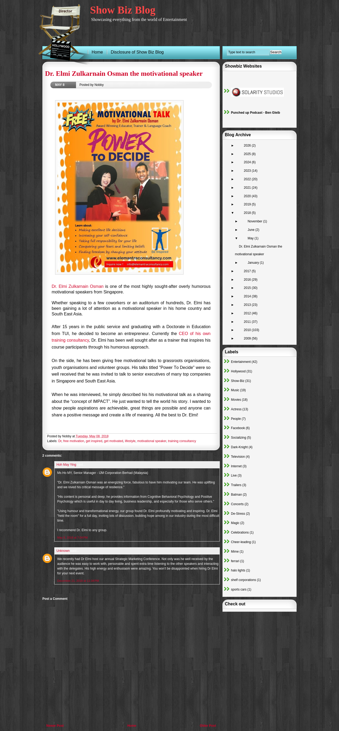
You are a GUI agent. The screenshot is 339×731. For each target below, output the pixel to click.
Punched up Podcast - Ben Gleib (255, 113)
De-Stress (238, 514)
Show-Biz (237, 381)
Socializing (238, 437)
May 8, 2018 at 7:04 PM (72, 537)
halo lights (238, 570)
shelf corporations (243, 580)
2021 (248, 188)
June (251, 230)
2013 (248, 305)
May (251, 238)
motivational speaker (151, 441)
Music (235, 390)
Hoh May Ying (66, 464)
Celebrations (240, 532)
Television (238, 457)
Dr (59, 441)
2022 (248, 179)
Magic (235, 523)
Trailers (236, 485)
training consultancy (182, 441)
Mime (235, 551)
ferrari (235, 561)
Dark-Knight (239, 447)
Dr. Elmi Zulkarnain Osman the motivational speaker (124, 73)
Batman (236, 494)
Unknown (63, 551)
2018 (248, 213)
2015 (248, 288)
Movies (236, 400)
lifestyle (130, 441)
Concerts (237, 504)
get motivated (113, 441)
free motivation (73, 441)
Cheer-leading (241, 542)
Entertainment (241, 362)
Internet (236, 466)
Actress (236, 409)
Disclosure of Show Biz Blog (137, 52)
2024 (248, 162)
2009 (248, 338)
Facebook (238, 428)
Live (234, 475)
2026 (248, 145)
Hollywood (238, 371)
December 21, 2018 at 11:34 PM (78, 580)
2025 (248, 154)
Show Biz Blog (122, 10)
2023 (248, 171)
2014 (248, 296)
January (254, 263)
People (236, 419)
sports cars (239, 589)
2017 (248, 271)
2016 (248, 279)
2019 (248, 204)
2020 (248, 196)
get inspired (94, 441)
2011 (248, 322)
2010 (248, 330)
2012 (248, 313)
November (255, 221)
